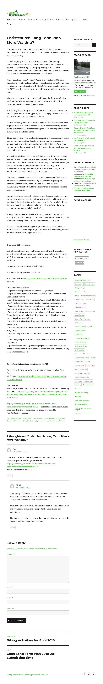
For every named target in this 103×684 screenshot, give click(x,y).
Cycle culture (79, 321)
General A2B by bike (14, 421)
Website (10, 608)
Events (92, 351)
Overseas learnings (81, 370)
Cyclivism (61, 418)
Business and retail (87, 294)
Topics (20, 20)
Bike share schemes (82, 290)
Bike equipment (88, 283)
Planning (62, 421)
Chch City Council (29, 421)
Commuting (79, 309)
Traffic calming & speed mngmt (83, 401)
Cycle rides (91, 328)
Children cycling (80, 306)
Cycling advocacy (42, 421)
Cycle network (80, 328)
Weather (78, 406)
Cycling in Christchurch (15, 675)
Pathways (78, 374)
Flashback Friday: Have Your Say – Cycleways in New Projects (84, 147)
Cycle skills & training (82, 332)
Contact (10, 24)
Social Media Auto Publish (42, 683)
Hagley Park (79, 355)
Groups (31, 20)
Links (58, 20)
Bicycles (77, 283)
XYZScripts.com (63, 683)
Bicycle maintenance (82, 279)
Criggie (76, 187)
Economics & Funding (82, 348)
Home (9, 20)
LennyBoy (91, 96)
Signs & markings (81, 397)
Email (10, 598)
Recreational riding (81, 386)
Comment (12, 554)
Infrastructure (54, 421)
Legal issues (90, 359)
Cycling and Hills (82, 77)
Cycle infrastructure (50, 418)
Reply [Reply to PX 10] (13, 527)
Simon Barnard (15, 418)
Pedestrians (88, 374)
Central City (89, 298)
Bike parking (79, 286)
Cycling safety (79, 344)
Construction (89, 309)
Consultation (79, 313)
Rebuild (77, 382)
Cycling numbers (80, 340)
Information (45, 20)
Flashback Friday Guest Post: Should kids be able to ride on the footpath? (84, 130)
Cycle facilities (80, 325)
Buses (77, 294)
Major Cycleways (80, 363)
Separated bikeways (82, 393)
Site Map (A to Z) (73, 20)
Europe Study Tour (81, 351)
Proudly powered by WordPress (36, 675)
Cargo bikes (79, 298)
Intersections (79, 359)
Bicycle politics (38, 418)
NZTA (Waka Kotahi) (82, 367)
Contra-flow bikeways (82, 317)
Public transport (88, 378)
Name (10, 587)
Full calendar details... (82, 239)
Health (87, 355)
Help (85, 20)
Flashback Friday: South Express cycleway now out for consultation (85, 169)
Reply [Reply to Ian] (10, 476)
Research (78, 390)
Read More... (79, 92)
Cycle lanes (91, 325)
